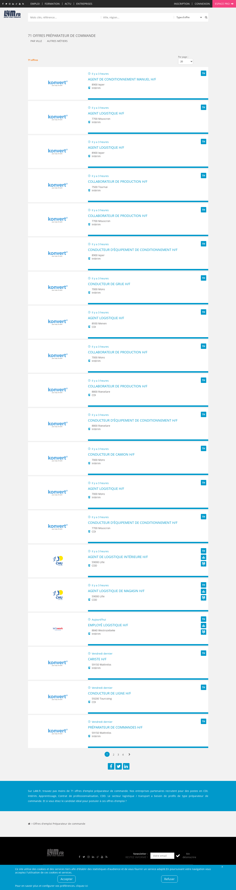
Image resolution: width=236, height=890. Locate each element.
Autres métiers (57, 41)
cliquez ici (82, 885)
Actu (68, 3)
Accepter (67, 879)
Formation (52, 3)
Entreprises (84, 3)
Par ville (36, 41)
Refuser (169, 879)
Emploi (35, 3)
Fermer (222, 866)
